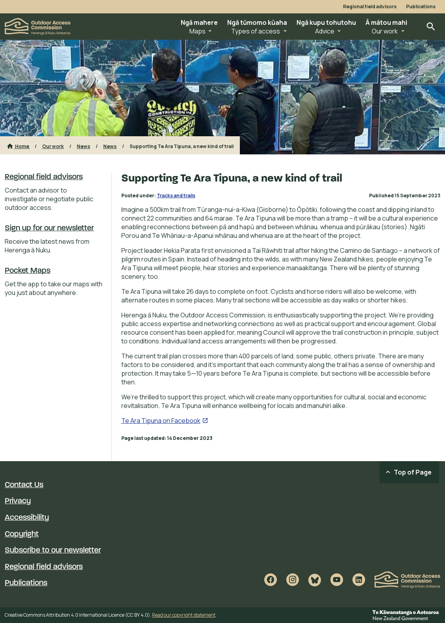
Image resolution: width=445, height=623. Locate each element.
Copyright (22, 534)
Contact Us (24, 485)
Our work (53, 146)
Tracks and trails (176, 195)
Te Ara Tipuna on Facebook (160, 420)
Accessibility (27, 518)
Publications (421, 7)
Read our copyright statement (183, 615)
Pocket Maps (27, 271)
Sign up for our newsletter (49, 228)
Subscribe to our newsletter (53, 550)
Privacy (18, 501)
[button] (199, 26)
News (83, 146)
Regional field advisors (370, 7)
